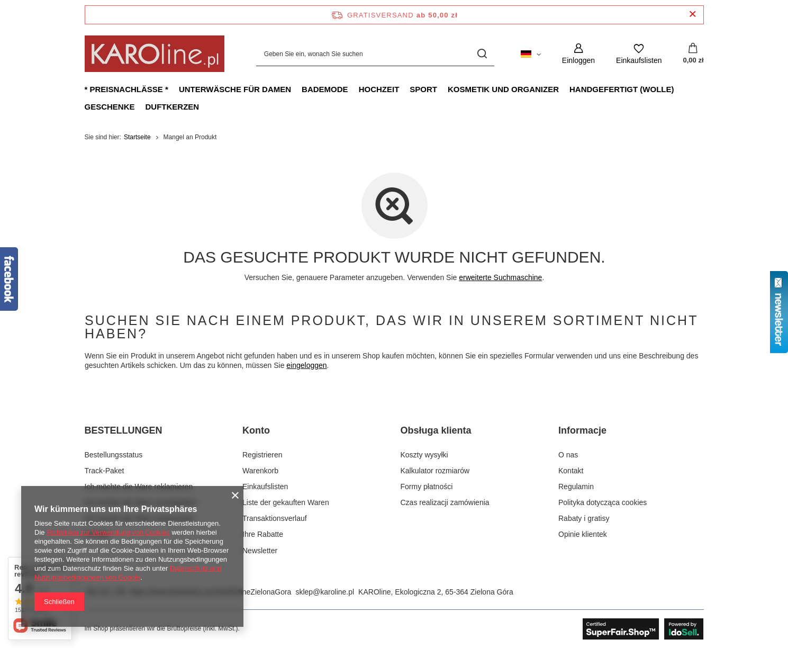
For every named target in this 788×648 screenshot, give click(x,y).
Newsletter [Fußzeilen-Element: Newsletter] (259, 550)
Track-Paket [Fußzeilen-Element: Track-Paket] (104, 470)
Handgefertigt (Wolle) (621, 89)
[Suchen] (482, 54)
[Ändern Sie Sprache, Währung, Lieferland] (531, 53)
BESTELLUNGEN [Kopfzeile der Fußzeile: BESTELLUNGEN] (123, 430)
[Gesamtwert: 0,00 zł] (693, 54)
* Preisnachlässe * (126, 89)
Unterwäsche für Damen (235, 89)
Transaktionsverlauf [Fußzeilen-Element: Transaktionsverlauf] (274, 518)
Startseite (137, 137)
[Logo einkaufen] (154, 54)
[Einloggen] (578, 53)
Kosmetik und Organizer (503, 89)
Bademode (325, 89)
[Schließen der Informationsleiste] (692, 14)
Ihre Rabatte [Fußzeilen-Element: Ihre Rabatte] (262, 534)
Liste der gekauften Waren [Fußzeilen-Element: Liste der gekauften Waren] (285, 502)
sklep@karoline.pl (324, 592)
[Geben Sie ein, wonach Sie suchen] (375, 54)
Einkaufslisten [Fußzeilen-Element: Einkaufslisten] (265, 486)
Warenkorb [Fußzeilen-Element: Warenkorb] (260, 470)
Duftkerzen (173, 106)
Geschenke (110, 106)
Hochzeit (379, 89)
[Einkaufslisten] (639, 53)
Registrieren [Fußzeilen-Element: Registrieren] (262, 455)
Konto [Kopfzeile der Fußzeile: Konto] (256, 430)
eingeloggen (306, 365)
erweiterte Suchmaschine (500, 277)
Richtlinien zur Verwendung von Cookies (108, 532)
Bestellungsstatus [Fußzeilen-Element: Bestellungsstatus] (114, 455)
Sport (423, 89)
